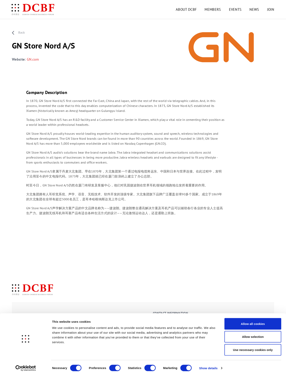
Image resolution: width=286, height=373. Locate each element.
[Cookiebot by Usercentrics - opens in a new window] (25, 365)
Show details (208, 365)
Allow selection (253, 334)
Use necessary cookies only (253, 347)
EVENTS (235, 9)
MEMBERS (213, 9)
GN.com (33, 59)
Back (18, 32)
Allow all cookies (253, 321)
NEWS (254, 9)
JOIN (270, 9)
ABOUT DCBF (186, 9)
